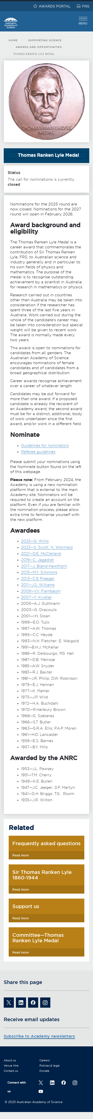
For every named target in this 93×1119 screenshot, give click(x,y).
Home (13, 40)
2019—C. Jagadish (37, 560)
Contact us (11, 1070)
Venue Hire (11, 1065)
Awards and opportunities (39, 47)
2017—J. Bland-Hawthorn (44, 566)
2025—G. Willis (35, 541)
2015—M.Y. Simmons (39, 572)
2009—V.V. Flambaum (41, 591)
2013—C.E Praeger (38, 579)
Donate (44, 1070)
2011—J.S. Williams (38, 585)
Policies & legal (49, 1065)
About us (10, 1060)
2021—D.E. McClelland (41, 554)
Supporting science (45, 40)
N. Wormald (62, 547)
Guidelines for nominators (45, 446)
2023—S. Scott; (36, 547)
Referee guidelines (38, 452)
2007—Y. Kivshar (36, 597)
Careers (44, 1060)
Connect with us (16, 1087)
